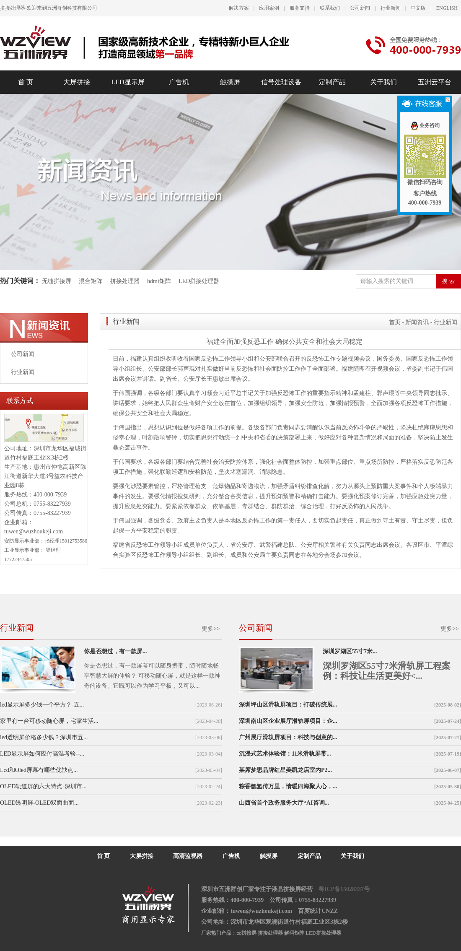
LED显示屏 (127, 82)
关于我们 (383, 82)
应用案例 (269, 8)
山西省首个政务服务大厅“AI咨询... (284, 803)
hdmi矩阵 (159, 281)
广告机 (179, 82)
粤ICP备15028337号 (344, 889)
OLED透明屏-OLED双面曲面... (39, 803)
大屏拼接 (76, 82)
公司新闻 (360, 8)
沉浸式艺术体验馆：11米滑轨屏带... (285, 754)
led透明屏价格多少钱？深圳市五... (44, 737)
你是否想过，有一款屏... (115, 651)
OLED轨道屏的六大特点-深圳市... (43, 786)
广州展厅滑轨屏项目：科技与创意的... (288, 737)
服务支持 (300, 8)
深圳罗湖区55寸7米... (350, 651)
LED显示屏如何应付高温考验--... (42, 754)
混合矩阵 (90, 281)
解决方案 (239, 8)
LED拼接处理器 (199, 281)
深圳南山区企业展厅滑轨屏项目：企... (288, 721)
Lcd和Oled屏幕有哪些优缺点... (39, 770)
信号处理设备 (281, 82)
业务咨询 (425, 125)
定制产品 (332, 82)
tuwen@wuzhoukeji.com (33, 531)
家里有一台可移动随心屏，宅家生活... (49, 721)
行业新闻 (391, 8)
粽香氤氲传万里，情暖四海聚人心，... (288, 786)
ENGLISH (447, 8)
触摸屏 (230, 82)
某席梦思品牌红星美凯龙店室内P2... (285, 770)
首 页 (25, 82)
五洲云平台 (434, 82)
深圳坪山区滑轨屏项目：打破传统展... (288, 705)
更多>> (211, 629)
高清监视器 (187, 856)
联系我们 (330, 8)
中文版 (418, 8)
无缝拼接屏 (57, 281)
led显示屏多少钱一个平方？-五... (42, 705)
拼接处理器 (125, 281)
